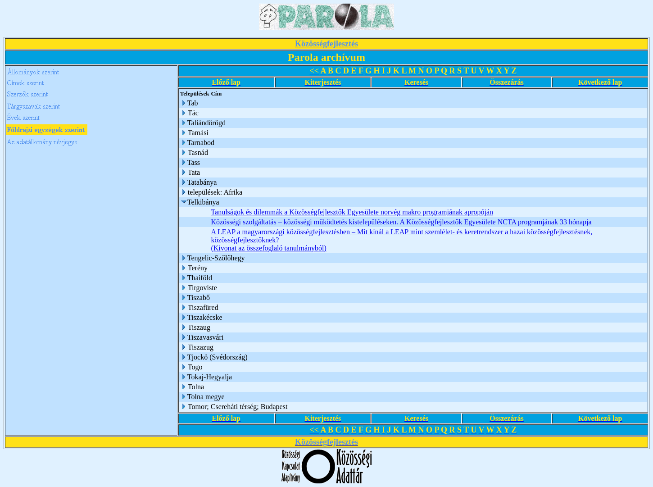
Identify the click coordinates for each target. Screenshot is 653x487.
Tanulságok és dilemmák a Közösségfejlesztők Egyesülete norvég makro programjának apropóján (352, 212)
